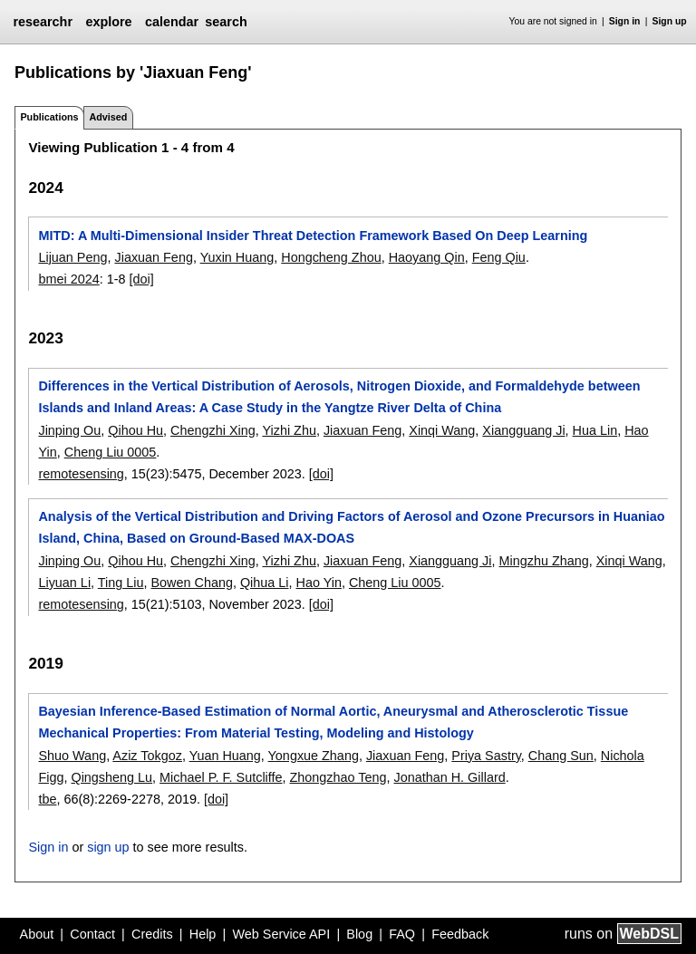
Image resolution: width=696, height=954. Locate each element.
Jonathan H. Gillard (450, 777)
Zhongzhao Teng (338, 777)
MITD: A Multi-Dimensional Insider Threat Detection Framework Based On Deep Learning (312, 235)
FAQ (402, 934)
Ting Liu (121, 582)
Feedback (459, 934)
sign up (108, 847)
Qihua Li (264, 582)
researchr (42, 21)
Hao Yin (319, 582)
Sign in (625, 21)
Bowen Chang (192, 582)
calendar (171, 21)
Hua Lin (595, 430)
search (225, 21)
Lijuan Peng (72, 257)
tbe (47, 799)
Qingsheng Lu (111, 777)
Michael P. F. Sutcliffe (221, 777)
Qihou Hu (135, 430)
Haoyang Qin (427, 257)
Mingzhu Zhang (544, 561)
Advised (108, 116)
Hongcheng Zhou (331, 257)
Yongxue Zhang (313, 755)
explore (108, 21)
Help (203, 934)
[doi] (142, 279)
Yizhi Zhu (288, 430)
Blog (359, 934)
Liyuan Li (64, 582)
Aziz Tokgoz (147, 755)
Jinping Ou (69, 430)
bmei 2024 (68, 279)
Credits (152, 934)
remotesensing (80, 474)
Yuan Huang (225, 755)
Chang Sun (561, 755)
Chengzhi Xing (213, 430)
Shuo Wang (72, 755)
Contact (92, 934)
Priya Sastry (486, 755)
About (37, 934)
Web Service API (281, 934)
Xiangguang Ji (523, 430)
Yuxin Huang (237, 257)
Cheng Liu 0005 (110, 452)
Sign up (669, 21)
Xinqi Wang (442, 430)
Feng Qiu (499, 257)
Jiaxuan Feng (153, 257)
